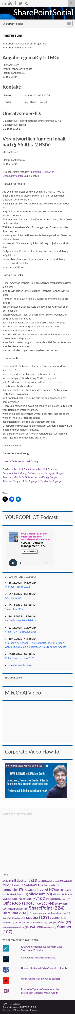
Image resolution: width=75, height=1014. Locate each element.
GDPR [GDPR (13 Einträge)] (38, 885)
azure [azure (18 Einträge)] (8, 880)
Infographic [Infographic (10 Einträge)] (29, 890)
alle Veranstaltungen (20, 665)
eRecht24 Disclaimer (23, 469)
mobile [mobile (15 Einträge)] (12, 898)
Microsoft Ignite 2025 (17, 586)
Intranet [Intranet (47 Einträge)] (46, 889)
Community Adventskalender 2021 (38, 957)
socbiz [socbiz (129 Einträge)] (37, 917)
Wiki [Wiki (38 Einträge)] (36, 927)
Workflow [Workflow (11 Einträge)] (49, 927)
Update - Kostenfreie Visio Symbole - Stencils (44, 968)
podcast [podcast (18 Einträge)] (21, 908)
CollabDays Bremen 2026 (19, 657)
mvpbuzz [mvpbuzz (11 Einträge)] (52, 899)
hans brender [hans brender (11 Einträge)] (51, 885)
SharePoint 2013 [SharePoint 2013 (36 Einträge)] (17, 913)
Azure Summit (13, 597)
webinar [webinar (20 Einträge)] (22, 927)
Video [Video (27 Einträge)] (64, 922)
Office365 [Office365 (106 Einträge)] (17, 902)
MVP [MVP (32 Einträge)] (39, 898)
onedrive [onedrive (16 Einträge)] (61, 903)
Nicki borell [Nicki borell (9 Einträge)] (64, 899)
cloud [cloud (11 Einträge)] (42, 881)
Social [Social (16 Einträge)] (55, 918)
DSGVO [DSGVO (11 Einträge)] (7, 885)
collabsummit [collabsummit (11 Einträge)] (55, 881)
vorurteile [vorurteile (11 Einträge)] (8, 927)
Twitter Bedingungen (51, 481)
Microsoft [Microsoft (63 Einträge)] (40, 894)
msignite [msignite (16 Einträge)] (25, 898)
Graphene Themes (29, 1010)
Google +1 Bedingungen (26, 481)
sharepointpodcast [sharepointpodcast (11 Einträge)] (60, 913)
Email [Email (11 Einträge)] (28, 885)
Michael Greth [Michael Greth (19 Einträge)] (17, 894)
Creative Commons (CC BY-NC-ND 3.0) (19, 1007)
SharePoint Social (12, 23)
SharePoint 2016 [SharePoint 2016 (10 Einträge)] (41, 913)
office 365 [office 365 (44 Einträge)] (43, 903)
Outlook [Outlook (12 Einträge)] (8, 909)
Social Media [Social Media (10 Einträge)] (40, 922)
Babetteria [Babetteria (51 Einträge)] (25, 880)
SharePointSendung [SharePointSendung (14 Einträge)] (13, 918)
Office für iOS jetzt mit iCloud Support (40, 978)
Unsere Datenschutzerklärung (20, 461)
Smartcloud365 (14, 609)
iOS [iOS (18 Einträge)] (59, 889)
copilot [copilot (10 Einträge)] (67, 881)
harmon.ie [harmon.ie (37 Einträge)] (12, 889)
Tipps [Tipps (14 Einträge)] (52, 922)
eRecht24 (16, 445)
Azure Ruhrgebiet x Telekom (21, 620)
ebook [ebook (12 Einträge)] (18, 885)
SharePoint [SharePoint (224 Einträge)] (46, 908)
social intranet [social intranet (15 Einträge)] (23, 922)
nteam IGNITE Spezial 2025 (21, 631)
